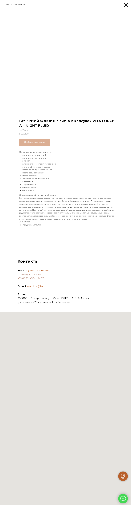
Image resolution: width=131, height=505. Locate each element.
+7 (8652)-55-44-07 (31, 278)
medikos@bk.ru (36, 286)
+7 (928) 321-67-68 (29, 274)
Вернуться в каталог (15, 5)
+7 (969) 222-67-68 (36, 270)
